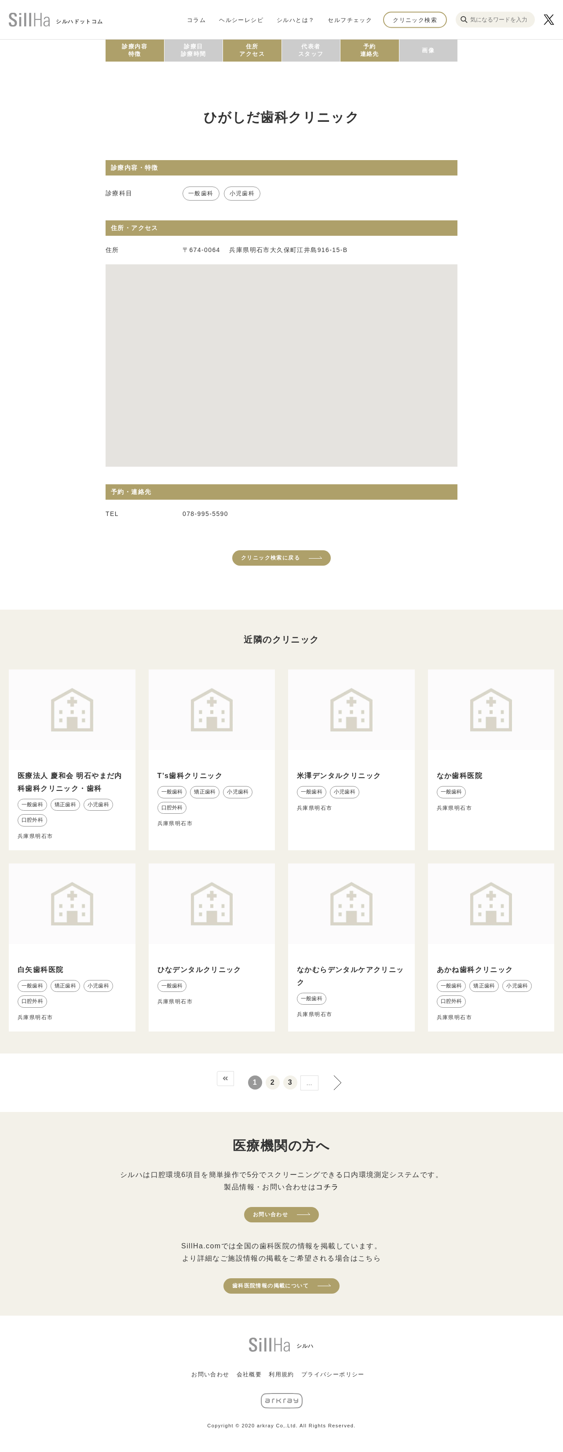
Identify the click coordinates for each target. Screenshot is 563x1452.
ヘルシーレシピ (241, 19)
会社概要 (249, 1374)
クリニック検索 (415, 19)
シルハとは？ (295, 19)
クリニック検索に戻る (270, 558)
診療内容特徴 (134, 50)
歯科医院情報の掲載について (270, 1286)
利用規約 (281, 1374)
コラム (196, 19)
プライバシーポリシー (333, 1374)
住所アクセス (252, 50)
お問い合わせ (270, 1214)
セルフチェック (350, 19)
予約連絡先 (369, 50)
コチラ (327, 1187)
